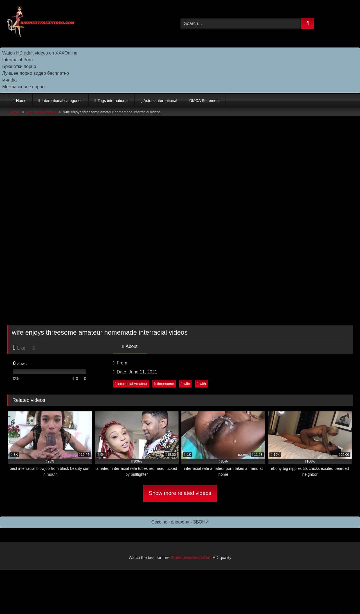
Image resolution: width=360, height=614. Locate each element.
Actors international (160, 100)
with (201, 384)
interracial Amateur (41, 112)
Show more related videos (180, 493)
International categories (62, 100)
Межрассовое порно (23, 86)
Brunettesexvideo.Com (191, 557)
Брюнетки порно (19, 66)
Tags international (113, 100)
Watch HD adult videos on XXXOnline (39, 53)
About (130, 346)
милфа (9, 80)
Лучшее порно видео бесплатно (35, 73)
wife (185, 384)
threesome (164, 384)
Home (21, 100)
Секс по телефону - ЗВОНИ (180, 522)
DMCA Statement (204, 100)
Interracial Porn (17, 59)
